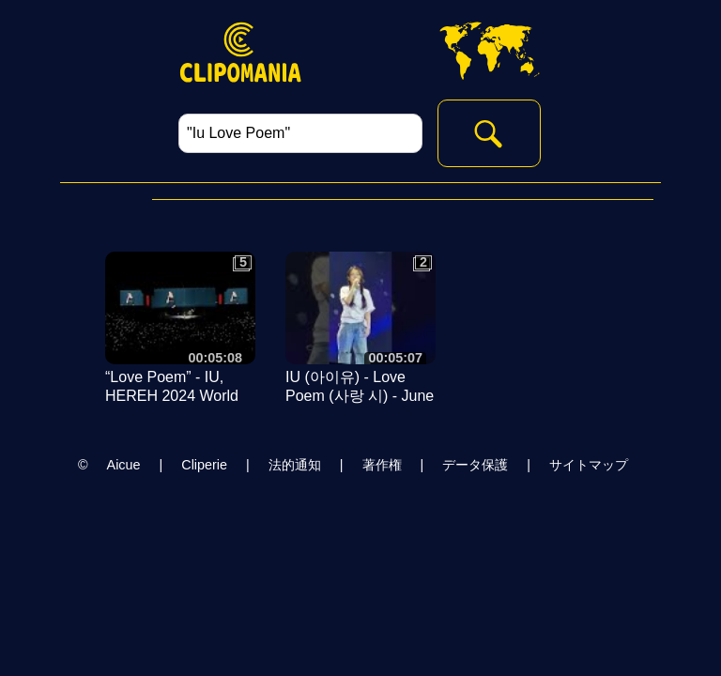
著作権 (382, 464)
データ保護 (475, 464)
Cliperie (204, 464)
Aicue (124, 464)
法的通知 (294, 464)
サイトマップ (588, 464)
